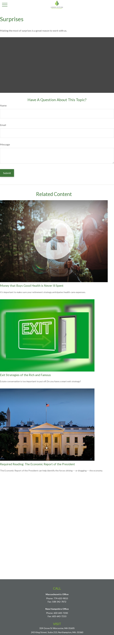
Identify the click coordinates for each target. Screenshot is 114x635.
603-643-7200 (61, 613)
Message (5, 144)
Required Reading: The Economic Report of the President (37, 464)
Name (3, 105)
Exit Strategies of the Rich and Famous (25, 375)
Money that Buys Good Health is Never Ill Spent (31, 285)
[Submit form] (7, 173)
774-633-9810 (61, 598)
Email (3, 124)
